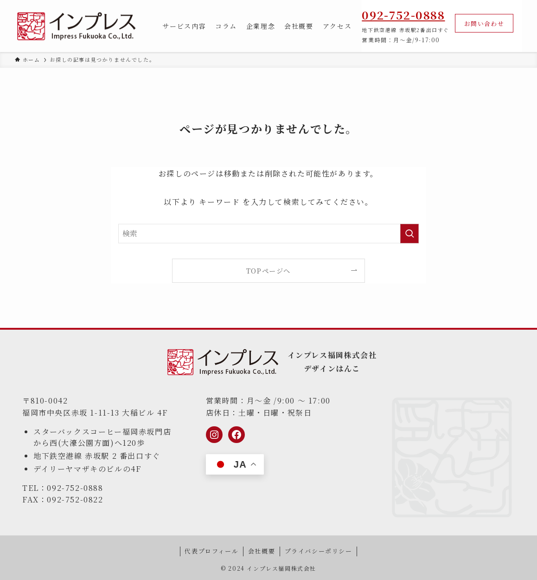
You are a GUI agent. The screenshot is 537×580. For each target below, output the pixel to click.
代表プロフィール (211, 551)
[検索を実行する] (409, 233)
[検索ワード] (268, 233)
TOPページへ (268, 270)
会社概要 (261, 551)
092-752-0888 (403, 15)
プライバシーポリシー (318, 551)
